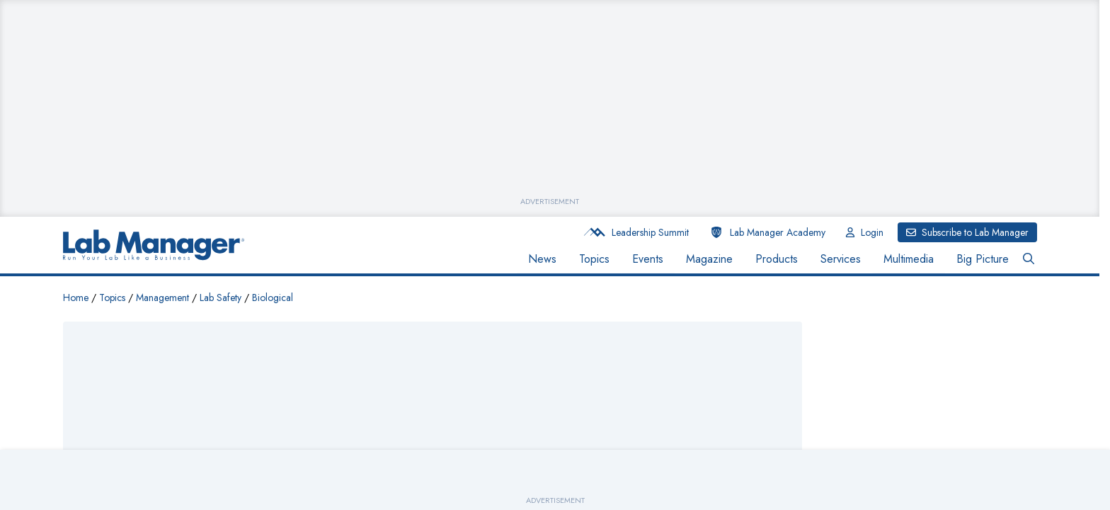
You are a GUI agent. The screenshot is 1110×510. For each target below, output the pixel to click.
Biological (272, 297)
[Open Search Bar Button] (1028, 259)
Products (776, 259)
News (542, 259)
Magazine (709, 259)
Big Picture (982, 259)
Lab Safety (220, 297)
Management (162, 297)
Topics (594, 259)
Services (840, 259)
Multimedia (908, 259)
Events (647, 259)
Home (75, 297)
